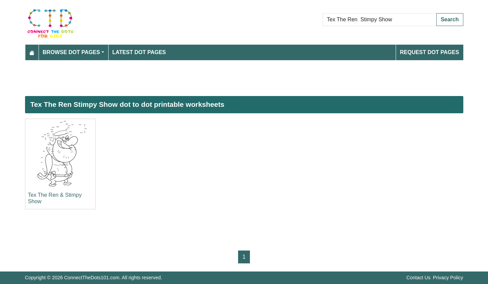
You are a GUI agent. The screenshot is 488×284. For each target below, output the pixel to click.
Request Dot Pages (429, 52)
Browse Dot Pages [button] (71, 52)
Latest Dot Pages (139, 52)
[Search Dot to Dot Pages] (380, 19)
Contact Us (418, 277)
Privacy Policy (448, 277)
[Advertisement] (228, 78)
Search (450, 19)
